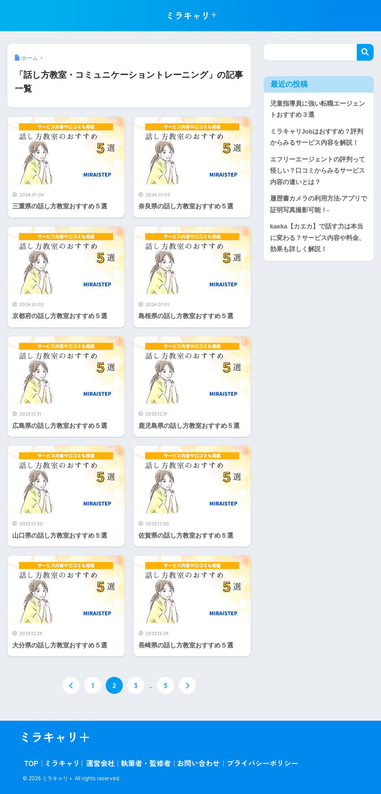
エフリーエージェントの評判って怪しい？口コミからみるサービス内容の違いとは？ (317, 171)
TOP (31, 763)
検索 (365, 52)
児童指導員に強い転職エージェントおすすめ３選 (317, 109)
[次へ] (187, 685)
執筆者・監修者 (146, 763)
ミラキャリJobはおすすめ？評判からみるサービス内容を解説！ (317, 137)
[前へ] (71, 685)
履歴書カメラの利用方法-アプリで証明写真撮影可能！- (318, 205)
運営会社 (100, 763)
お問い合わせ (198, 763)
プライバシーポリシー (262, 763)
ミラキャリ (62, 763)
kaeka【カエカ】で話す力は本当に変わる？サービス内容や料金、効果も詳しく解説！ (317, 238)
